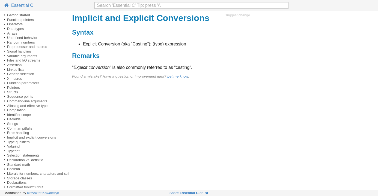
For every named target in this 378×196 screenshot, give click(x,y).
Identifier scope (19, 115)
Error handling (18, 133)
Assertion (14, 65)
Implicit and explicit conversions (31, 137)
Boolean (13, 169)
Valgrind (13, 146)
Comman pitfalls (19, 128)
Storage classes (19, 178)
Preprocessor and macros (27, 47)
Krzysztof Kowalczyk (43, 193)
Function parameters (23, 83)
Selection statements (23, 155)
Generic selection (20, 74)
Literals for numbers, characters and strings (40, 173)
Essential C (18, 5)
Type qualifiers (18, 142)
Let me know (177, 76)
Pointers (13, 87)
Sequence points (20, 96)
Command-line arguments (27, 101)
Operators (15, 24)
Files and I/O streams (23, 60)
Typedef (13, 151)
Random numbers (21, 42)
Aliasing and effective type (27, 106)
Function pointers (20, 20)
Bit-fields (13, 119)
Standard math (18, 165)
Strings (12, 124)
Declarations (16, 182)
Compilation (16, 110)
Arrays (12, 33)
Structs (12, 92)
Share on (189, 193)
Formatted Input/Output (25, 187)
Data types (15, 29)
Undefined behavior (22, 38)
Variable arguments (22, 56)
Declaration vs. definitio (25, 160)
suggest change (237, 15)
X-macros (14, 78)
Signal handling (19, 51)
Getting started (18, 15)
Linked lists (15, 70)
